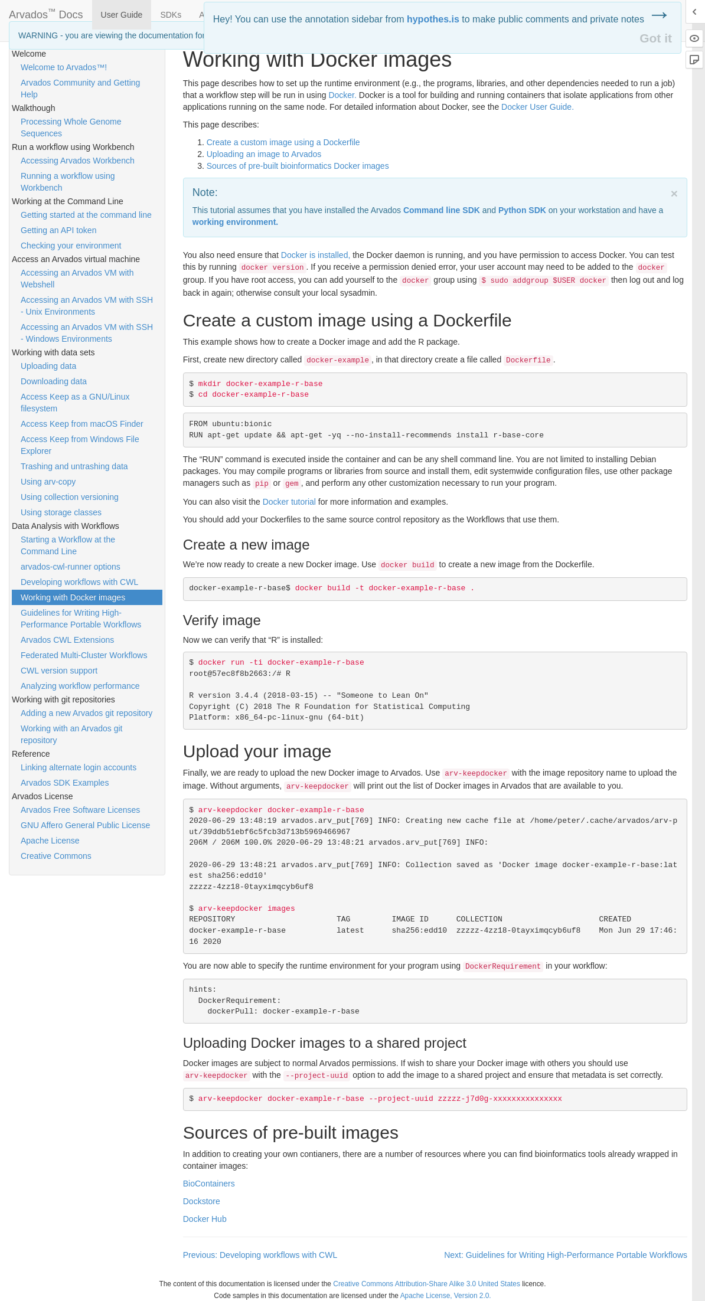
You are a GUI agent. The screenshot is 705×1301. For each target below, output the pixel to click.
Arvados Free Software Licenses (80, 810)
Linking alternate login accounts (78, 767)
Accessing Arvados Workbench (78, 160)
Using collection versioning (70, 497)
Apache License (50, 840)
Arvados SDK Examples (65, 782)
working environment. (235, 222)
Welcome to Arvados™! (64, 67)
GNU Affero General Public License (85, 825)
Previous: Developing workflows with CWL (260, 1255)
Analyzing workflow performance (80, 686)
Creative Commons (56, 856)
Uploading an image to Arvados (264, 154)
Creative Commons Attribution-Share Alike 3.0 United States (426, 1284)
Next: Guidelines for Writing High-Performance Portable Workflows (565, 1255)
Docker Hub (205, 1219)
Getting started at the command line (86, 215)
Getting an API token (58, 230)
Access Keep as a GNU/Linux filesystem (75, 402)
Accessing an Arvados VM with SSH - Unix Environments (87, 305)
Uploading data (48, 366)
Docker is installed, (316, 255)
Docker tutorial (289, 501)
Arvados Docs (46, 12)
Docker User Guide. (537, 107)
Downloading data (54, 381)
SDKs (170, 14)
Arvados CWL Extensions (67, 640)
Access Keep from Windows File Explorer (80, 445)
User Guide (122, 14)
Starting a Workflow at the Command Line (68, 545)
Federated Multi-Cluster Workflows (84, 655)
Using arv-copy (48, 481)
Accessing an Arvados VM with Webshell (77, 278)
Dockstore (201, 1201)
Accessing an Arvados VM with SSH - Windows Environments (87, 333)
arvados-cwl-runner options (70, 566)
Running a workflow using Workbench (68, 181)
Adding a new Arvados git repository (86, 713)
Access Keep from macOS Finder (82, 424)
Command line (441, 210)
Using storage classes (61, 512)
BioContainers (209, 1183)
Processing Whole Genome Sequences (71, 127)
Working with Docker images (73, 597)
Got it (655, 38)
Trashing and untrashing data (74, 466)
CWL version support (59, 670)
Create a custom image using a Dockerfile (283, 142)
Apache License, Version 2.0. (445, 1296)
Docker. (342, 95)
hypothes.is (433, 19)
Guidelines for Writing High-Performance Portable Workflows (81, 618)
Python (522, 210)
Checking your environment (71, 245)
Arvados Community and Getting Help (80, 88)
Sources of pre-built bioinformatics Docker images (298, 166)
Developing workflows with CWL (79, 582)
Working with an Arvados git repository (72, 734)
